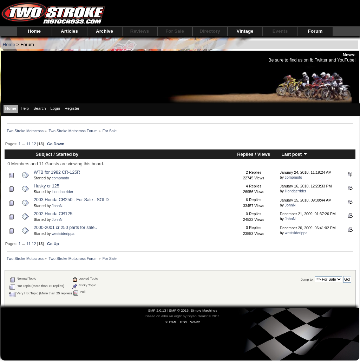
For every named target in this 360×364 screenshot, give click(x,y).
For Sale (174, 31)
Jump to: (307, 279)
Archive (104, 31)
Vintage (245, 31)
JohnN (57, 206)
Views (263, 154)
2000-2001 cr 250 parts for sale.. (65, 227)
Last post (294, 154)
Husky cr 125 (46, 186)
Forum (315, 31)
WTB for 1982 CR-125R (57, 172)
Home (34, 31)
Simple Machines (204, 310)
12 (34, 144)
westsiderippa (63, 233)
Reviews (139, 31)
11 (28, 144)
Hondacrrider (62, 192)
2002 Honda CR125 (53, 213)
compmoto (60, 178)
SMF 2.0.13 (157, 310)
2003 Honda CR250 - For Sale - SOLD (71, 199)
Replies (245, 154)
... (24, 144)
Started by (67, 154)
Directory (209, 31)
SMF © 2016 (179, 310)
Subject (44, 154)
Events (280, 31)
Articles (69, 31)
